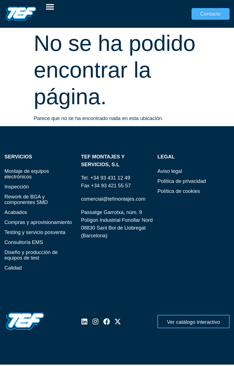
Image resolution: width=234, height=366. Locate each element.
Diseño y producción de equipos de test (31, 255)
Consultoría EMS (23, 242)
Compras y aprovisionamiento (38, 222)
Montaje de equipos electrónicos (26, 174)
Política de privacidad (181, 181)
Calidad (13, 268)
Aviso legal (169, 171)
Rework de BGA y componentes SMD (26, 199)
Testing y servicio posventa (35, 232)
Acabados (15, 212)
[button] (50, 6)
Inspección (16, 187)
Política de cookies (178, 191)
